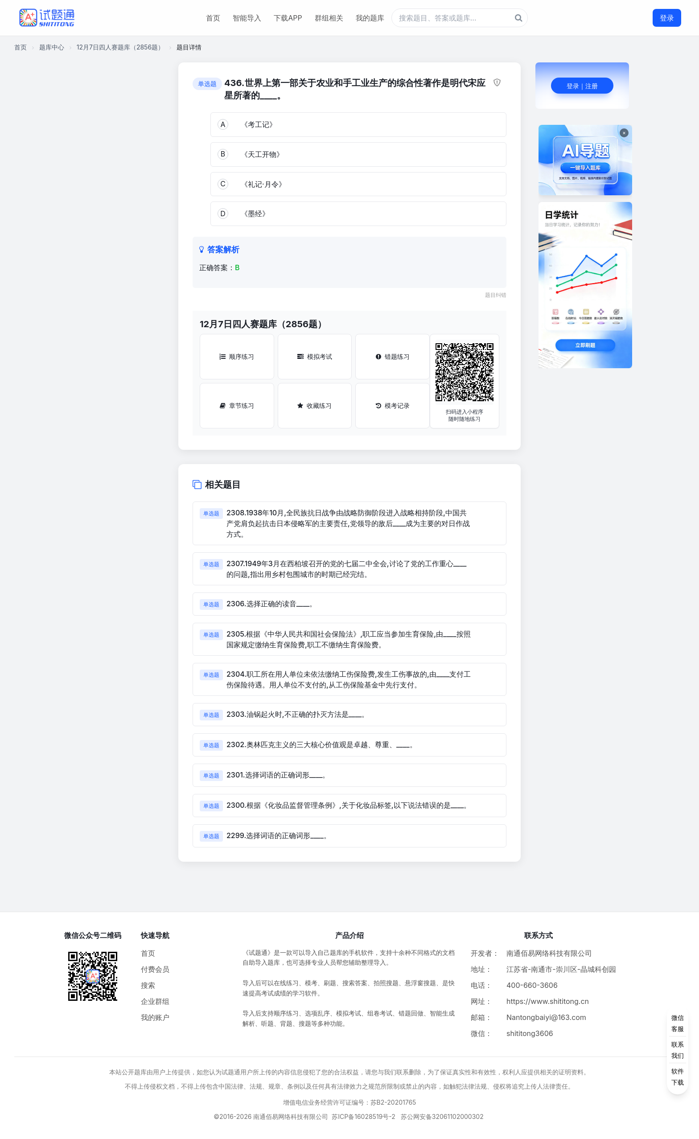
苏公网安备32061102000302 (442, 1116)
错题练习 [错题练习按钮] (393, 356)
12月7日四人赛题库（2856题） (120, 47)
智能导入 (247, 17)
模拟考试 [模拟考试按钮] (314, 356)
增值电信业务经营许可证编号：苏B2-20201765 (349, 1102)
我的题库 (370, 17)
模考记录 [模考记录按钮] (393, 405)
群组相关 (329, 17)
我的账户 (155, 1017)
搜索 (148, 985)
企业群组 (155, 1001)
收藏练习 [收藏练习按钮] (314, 405)
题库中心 (51, 47)
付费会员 (155, 969)
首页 (213, 17)
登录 (667, 17)
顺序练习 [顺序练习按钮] (236, 356)
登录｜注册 (582, 86)
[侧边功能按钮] (677, 1049)
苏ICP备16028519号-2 (363, 1116)
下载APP (288, 17)
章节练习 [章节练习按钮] (237, 405)
